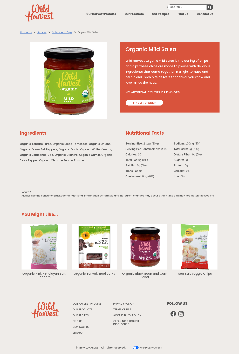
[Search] (187, 7)
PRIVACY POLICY (124, 304)
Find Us (183, 14)
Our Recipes (160, 14)
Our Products (134, 14)
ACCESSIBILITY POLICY (127, 316)
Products (26, 32)
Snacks (41, 32)
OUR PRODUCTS (82, 310)
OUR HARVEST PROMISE (87, 304)
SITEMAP (78, 333)
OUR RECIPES (81, 315)
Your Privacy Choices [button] (147, 347)
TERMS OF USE (122, 310)
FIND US (77, 321)
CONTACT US (81, 327)
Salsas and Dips (62, 32)
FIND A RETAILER (144, 103)
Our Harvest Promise (101, 14)
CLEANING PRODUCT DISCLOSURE (126, 323)
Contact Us (205, 14)
